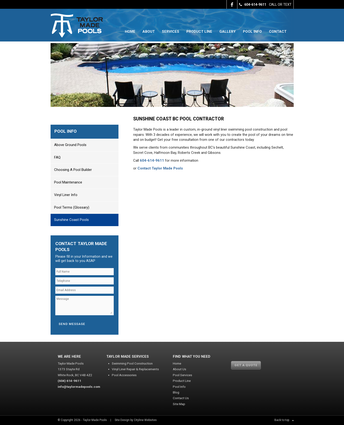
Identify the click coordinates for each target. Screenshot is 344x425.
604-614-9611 (152, 160)
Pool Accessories (124, 375)
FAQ (57, 157)
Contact (278, 31)
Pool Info (252, 31)
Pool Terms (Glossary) (71, 207)
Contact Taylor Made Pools (160, 168)
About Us (179, 369)
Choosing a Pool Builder (73, 170)
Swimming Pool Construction (132, 363)
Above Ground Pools (70, 145)
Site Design (122, 420)
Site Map (179, 404)
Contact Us (181, 398)
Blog (176, 392)
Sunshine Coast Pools (71, 220)
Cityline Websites (145, 420)
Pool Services (182, 375)
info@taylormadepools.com (79, 386)
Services (170, 31)
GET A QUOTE (246, 365)
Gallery (227, 31)
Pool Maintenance (68, 182)
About (148, 31)
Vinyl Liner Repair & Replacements (135, 369)
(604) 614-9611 (69, 381)
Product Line (199, 31)
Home (130, 31)
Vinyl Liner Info (65, 195)
